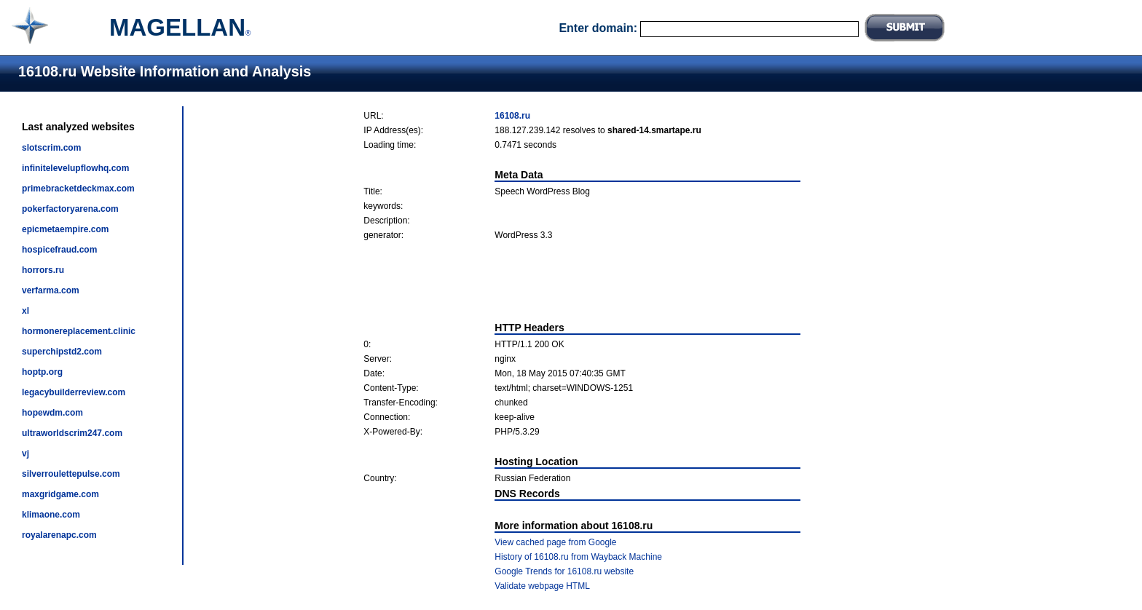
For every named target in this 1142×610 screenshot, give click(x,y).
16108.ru (512, 116)
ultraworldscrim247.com (72, 433)
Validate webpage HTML (542, 586)
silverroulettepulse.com (71, 474)
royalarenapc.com (59, 535)
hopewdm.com (52, 413)
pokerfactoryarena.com (70, 209)
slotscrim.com (51, 148)
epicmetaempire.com (65, 229)
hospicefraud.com (59, 250)
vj (25, 453)
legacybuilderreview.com (73, 392)
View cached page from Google (555, 542)
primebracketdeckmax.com (78, 188)
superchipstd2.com (62, 351)
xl (25, 311)
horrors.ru (43, 270)
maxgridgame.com (60, 494)
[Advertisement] (581, 281)
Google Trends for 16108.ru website (564, 571)
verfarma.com (50, 290)
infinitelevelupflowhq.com (75, 168)
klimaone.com (51, 515)
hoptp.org (42, 372)
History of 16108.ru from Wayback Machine (578, 557)
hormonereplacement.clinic (78, 331)
